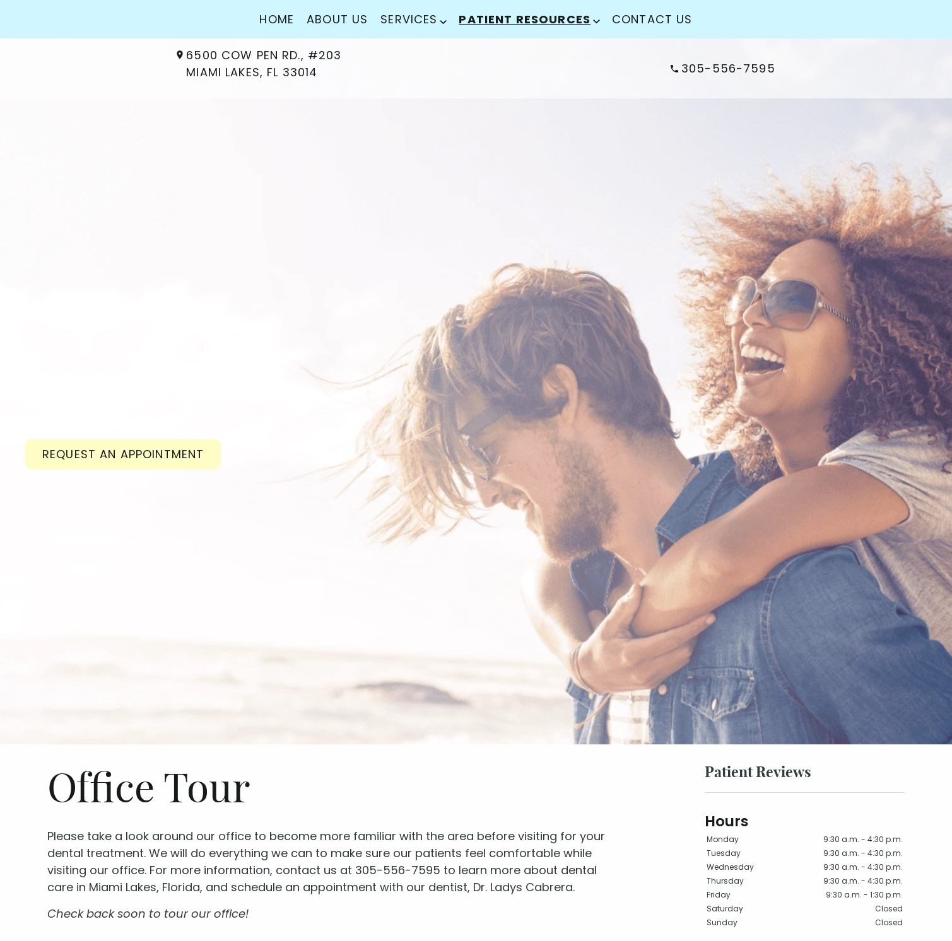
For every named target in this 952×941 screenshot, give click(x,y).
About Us (337, 19)
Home (276, 19)
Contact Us (652, 19)
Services (408, 19)
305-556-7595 (723, 68)
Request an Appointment (123, 454)
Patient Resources (525, 19)
